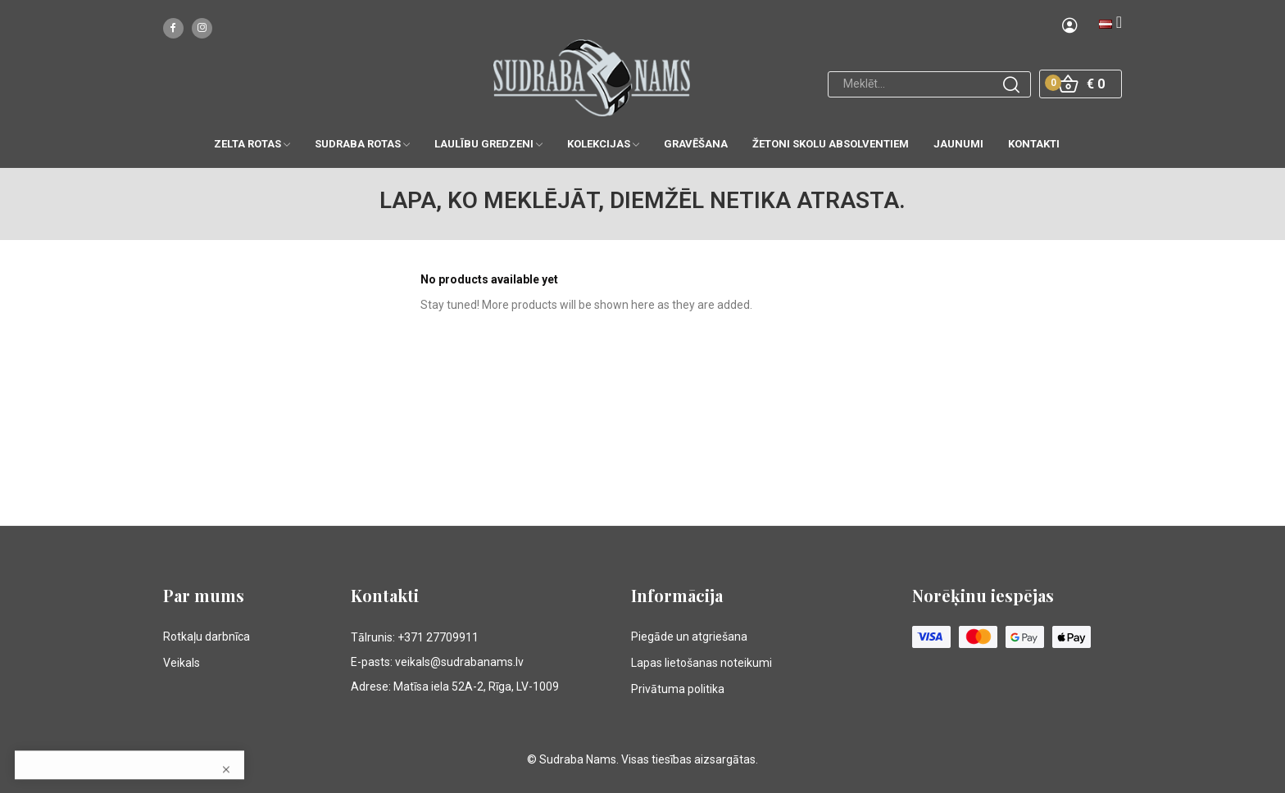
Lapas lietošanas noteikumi (701, 662)
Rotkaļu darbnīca (206, 636)
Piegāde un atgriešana (689, 636)
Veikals (181, 662)
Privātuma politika (677, 689)
